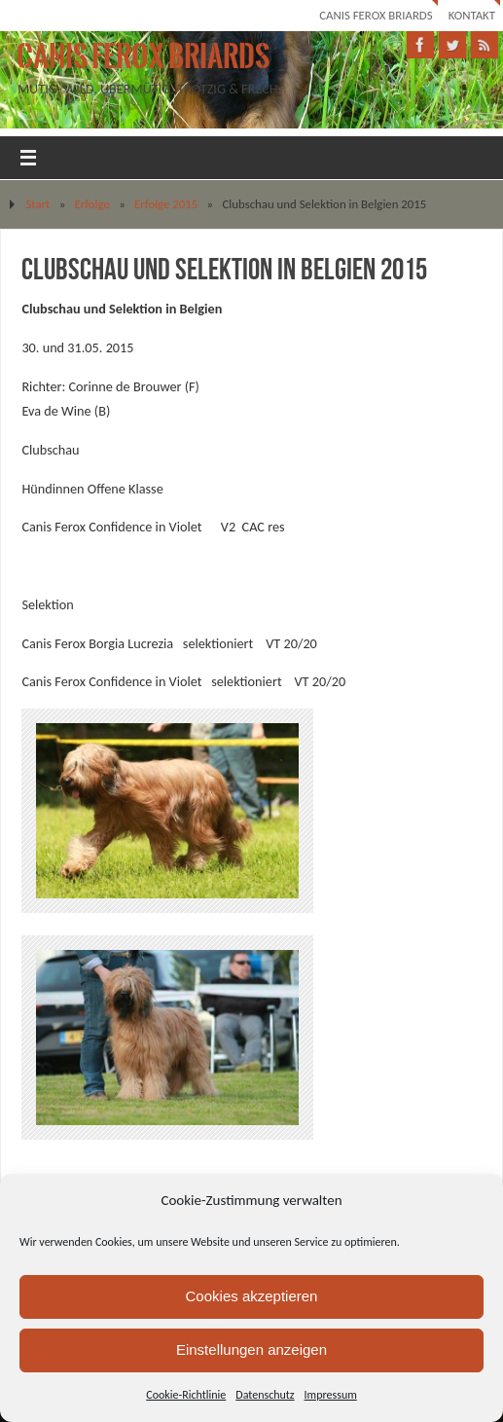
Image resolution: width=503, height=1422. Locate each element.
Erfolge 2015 (166, 204)
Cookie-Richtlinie (186, 1395)
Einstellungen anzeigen (251, 1349)
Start (37, 204)
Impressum (331, 1395)
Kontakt (472, 15)
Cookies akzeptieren (252, 1296)
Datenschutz (264, 1395)
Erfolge (92, 204)
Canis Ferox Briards (375, 15)
